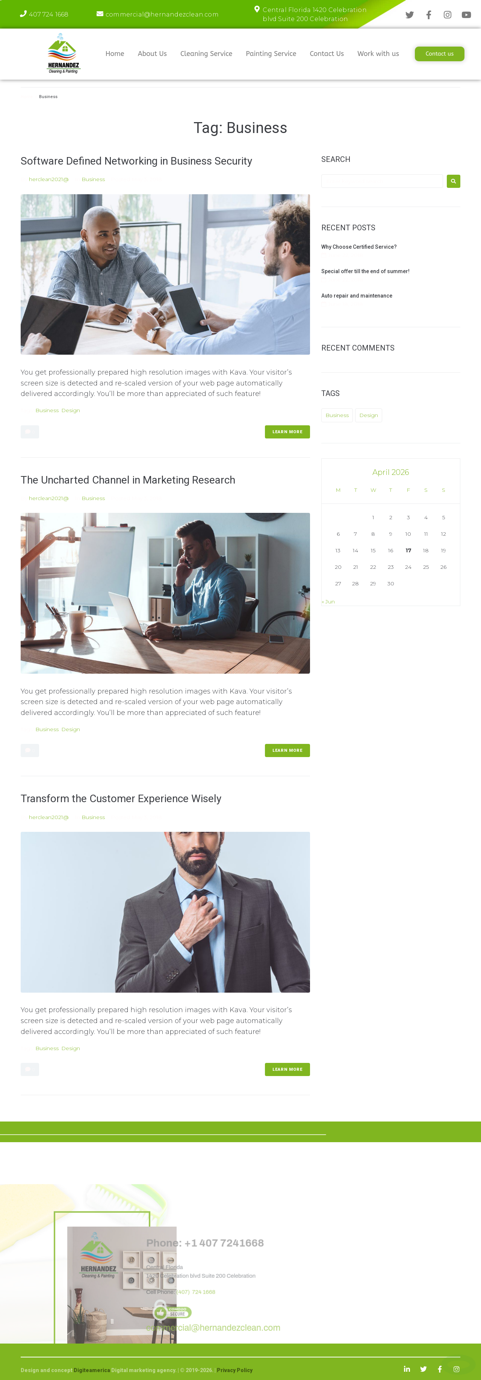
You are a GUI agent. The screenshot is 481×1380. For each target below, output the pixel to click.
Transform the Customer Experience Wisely (121, 798)
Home (27, 96)
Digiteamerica (92, 1370)
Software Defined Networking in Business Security (136, 161)
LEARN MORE (287, 431)
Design (70, 410)
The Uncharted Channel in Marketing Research (128, 480)
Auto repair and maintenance (356, 296)
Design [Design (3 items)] (368, 415)
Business (93, 179)
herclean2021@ (49, 179)
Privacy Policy (235, 1370)
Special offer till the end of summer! (365, 271)
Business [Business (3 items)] (337, 415)
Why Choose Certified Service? (359, 247)
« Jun (328, 601)
